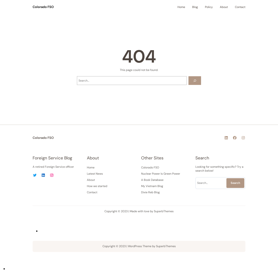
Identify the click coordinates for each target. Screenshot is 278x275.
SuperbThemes (164, 211)
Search (235, 183)
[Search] (194, 80)
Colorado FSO (43, 7)
